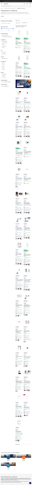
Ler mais (2, 16)
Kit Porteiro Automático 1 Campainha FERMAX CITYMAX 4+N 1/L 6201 (19, 153)
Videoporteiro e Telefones (21, 8)
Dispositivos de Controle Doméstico (10, 8)
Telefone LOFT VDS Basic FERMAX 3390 (19, 67)
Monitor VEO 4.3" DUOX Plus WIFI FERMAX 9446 (19, 280)
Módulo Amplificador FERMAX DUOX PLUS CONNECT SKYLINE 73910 (19, 382)
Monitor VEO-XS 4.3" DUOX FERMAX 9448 (27, 102)
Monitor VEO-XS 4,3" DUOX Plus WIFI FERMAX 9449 (19, 127)
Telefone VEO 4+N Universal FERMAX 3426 (27, 68)
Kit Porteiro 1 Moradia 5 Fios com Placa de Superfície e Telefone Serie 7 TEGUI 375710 (27, 281)
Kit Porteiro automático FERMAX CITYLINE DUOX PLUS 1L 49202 (27, 179)
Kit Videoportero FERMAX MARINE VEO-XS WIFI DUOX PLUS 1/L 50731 (27, 306)
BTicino (23, 460)
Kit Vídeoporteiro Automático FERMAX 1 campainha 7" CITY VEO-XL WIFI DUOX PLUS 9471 (27, 229)
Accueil (2, 8)
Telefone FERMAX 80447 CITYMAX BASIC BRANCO (19, 43)
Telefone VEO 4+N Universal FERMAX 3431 (27, 43)
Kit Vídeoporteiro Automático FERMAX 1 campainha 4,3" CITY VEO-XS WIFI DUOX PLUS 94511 (19, 229)
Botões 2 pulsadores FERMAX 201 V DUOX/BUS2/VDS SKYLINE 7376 (19, 332)
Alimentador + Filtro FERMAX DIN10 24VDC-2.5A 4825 (19, 305)
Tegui (8, 468)
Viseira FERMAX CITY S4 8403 (19, 357)
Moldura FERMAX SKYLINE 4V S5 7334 (27, 407)
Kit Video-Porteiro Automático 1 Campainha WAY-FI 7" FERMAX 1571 (19, 203)
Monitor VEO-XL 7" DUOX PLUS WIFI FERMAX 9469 (27, 127)
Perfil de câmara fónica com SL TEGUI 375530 (27, 331)
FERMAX (8, 460)
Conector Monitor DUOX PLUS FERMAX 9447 (18, 254)
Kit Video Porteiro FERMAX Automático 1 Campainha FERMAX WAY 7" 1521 (27, 203)
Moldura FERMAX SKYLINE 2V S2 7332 (18, 432)
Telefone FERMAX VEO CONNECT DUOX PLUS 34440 (27, 255)
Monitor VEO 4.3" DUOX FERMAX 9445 (19, 102)
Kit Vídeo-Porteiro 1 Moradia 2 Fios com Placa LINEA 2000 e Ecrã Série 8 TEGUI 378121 (27, 382)
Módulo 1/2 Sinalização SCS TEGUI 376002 (27, 357)
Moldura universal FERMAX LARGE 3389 (19, 406)
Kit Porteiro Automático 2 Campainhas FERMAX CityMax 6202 (27, 152)
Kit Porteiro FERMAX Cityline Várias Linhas (19, 178)
